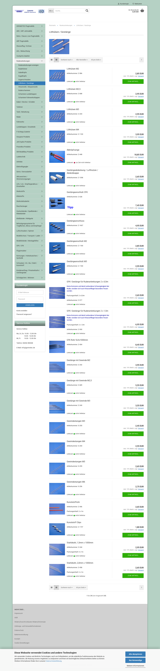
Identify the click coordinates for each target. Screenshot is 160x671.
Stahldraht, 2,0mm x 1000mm (80, 565)
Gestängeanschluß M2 (77, 244)
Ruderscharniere (24, 93)
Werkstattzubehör (23, 204)
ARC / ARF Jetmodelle (24, 34)
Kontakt (17, 642)
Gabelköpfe (22, 75)
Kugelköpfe (22, 79)
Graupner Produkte (23, 139)
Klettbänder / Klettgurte (25, 221)
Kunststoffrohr (73, 505)
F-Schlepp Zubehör (23, 135)
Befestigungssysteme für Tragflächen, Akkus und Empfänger (29, 227)
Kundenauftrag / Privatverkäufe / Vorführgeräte (28, 274)
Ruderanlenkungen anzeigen (28, 68)
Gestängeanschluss (75, 223)
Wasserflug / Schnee (24, 49)
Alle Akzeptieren (135, 654)
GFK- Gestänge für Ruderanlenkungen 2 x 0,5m (87, 284)
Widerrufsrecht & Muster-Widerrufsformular (30, 625)
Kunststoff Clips (74, 525)
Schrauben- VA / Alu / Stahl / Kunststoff (27, 267)
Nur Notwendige (135, 660)
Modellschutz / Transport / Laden (28, 238)
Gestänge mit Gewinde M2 (78, 363)
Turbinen (20, 110)
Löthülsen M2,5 (74, 92)
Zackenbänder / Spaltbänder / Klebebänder (27, 215)
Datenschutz (19, 633)
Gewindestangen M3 (76, 424)
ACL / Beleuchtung (23, 54)
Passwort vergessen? (24, 317)
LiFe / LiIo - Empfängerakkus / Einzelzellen (27, 188)
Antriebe (19, 164)
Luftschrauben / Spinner (25, 234)
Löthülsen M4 (73, 132)
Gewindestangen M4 (76, 444)
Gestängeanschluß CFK (77, 195)
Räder (19, 120)
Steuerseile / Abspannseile (28, 90)
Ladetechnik (21, 159)
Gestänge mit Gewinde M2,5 (79, 383)
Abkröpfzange (73, 152)
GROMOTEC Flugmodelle (25, 29)
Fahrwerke (20, 125)
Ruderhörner (22, 72)
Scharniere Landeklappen (27, 97)
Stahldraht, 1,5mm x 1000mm (80, 545)
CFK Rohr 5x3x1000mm (77, 343)
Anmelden (30, 308)
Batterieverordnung (21, 637)
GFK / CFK (20, 249)
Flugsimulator (21, 253)
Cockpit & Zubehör (23, 59)
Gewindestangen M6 (76, 484)
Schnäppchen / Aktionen (25, 280)
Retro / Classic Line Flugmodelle (28, 39)
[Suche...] (51, 10)
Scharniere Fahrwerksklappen (29, 100)
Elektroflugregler (22, 169)
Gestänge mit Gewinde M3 (78, 403)
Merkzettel (137, 4)
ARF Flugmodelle (22, 44)
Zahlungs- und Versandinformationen (27, 629)
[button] (51, 62)
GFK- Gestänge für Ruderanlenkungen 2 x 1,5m (87, 313)
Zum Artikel (133, 84)
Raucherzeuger (22, 209)
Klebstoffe (20, 199)
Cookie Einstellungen (21, 646)
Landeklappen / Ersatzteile (26, 130)
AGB (16, 620)
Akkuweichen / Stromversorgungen (23, 181)
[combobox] (66, 62)
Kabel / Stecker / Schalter (26, 105)
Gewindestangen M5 (76, 464)
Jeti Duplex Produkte (24, 145)
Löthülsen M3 (73, 112)
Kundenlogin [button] (123, 4)
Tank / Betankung (23, 115)
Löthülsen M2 (73, 71)
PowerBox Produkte (23, 149)
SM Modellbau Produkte (25, 154)
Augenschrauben (24, 82)
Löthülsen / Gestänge (26, 86)
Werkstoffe (21, 194)
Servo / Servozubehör (24, 174)
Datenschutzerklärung (53, 661)
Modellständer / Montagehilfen (27, 243)
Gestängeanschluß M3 (77, 264)
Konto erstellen (22, 313)
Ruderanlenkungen (23, 64)
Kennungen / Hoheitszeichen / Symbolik (27, 260)
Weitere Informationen (135, 666)
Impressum (18, 616)
